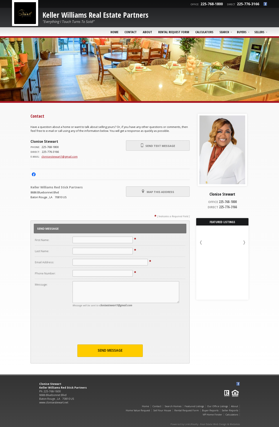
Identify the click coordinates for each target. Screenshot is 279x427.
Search (224, 32)
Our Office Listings (217, 406)
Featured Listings (194, 406)
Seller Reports (230, 410)
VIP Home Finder (212, 414)
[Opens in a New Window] (34, 174)
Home (114, 32)
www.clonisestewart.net (53, 402)
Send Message (110, 350)
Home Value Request (138, 410)
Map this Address (157, 191)
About (147, 32)
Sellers (259, 32)
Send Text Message (158, 145)
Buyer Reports (210, 410)
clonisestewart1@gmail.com (59, 156)
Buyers (242, 32)
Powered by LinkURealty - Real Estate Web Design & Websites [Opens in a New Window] (205, 424)
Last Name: (42, 251)
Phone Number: (45, 273)
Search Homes (173, 406)
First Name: (42, 240)
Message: (41, 284)
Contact (130, 32)
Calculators (204, 32)
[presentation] (110, 328)
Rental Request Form (173, 32)
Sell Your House (162, 410)
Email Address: (44, 262)
